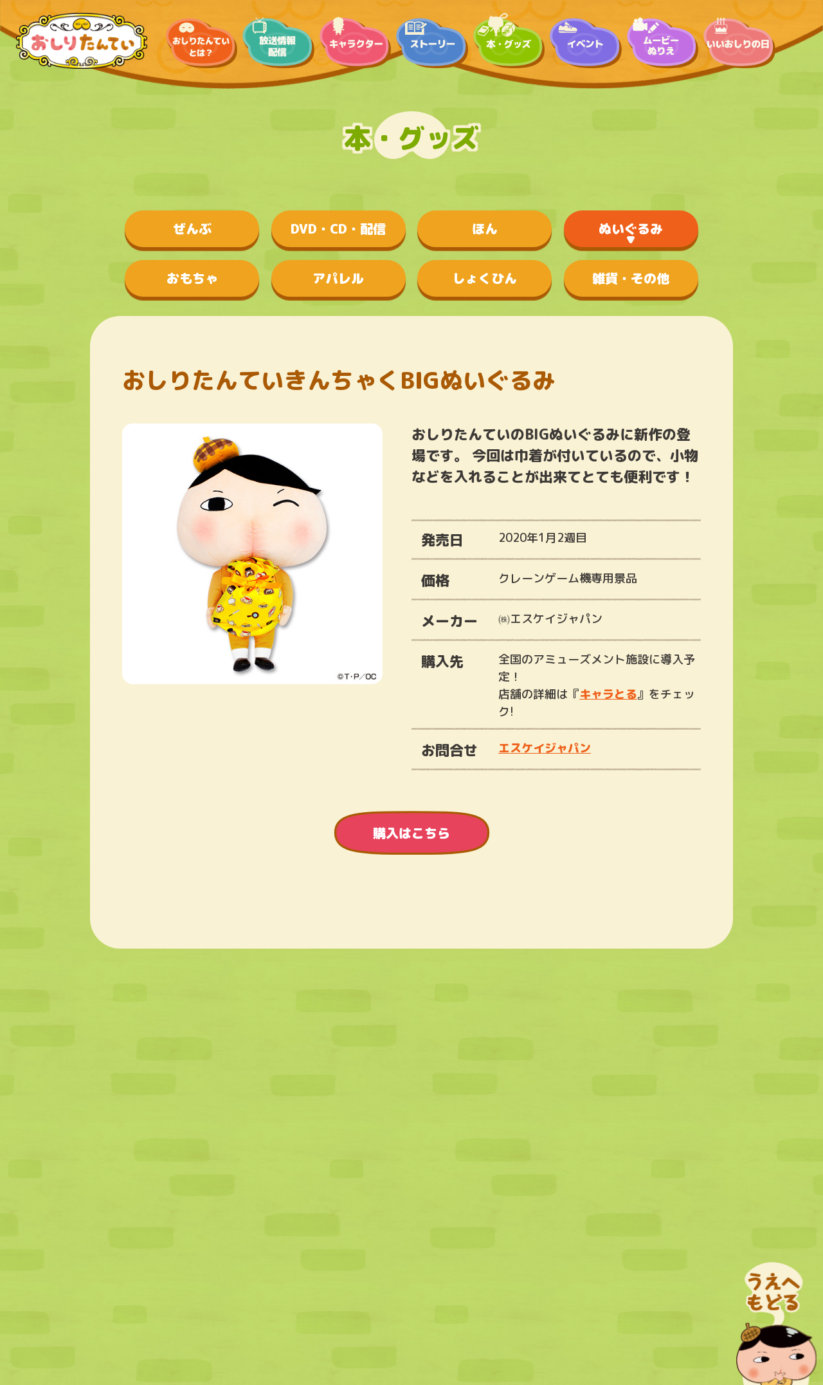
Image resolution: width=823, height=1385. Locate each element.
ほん (485, 228)
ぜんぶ (192, 228)
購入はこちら (411, 833)
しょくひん (485, 278)
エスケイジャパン (544, 748)
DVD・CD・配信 (338, 228)
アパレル (338, 278)
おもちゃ (192, 278)
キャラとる (608, 694)
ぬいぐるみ (631, 228)
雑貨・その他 (630, 278)
